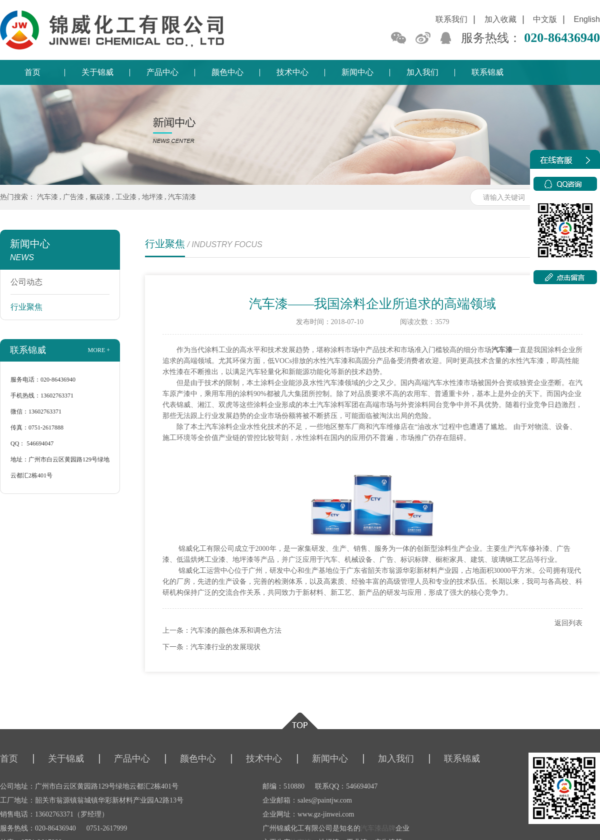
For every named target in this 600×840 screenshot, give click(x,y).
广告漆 (73, 197)
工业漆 (126, 197)
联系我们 (452, 19)
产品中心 (162, 72)
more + (99, 350)
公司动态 (26, 282)
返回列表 (568, 623)
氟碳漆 (100, 197)
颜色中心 (228, 72)
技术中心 (292, 72)
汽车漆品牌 (378, 828)
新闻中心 (358, 72)
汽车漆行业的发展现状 (225, 647)
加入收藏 (500, 19)
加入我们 (422, 72)
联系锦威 (488, 72)
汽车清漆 (182, 197)
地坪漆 (152, 197)
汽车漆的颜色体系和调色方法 (236, 630)
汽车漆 (47, 197)
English (587, 19)
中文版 (545, 19)
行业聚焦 (26, 307)
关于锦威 (98, 72)
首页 (32, 72)
